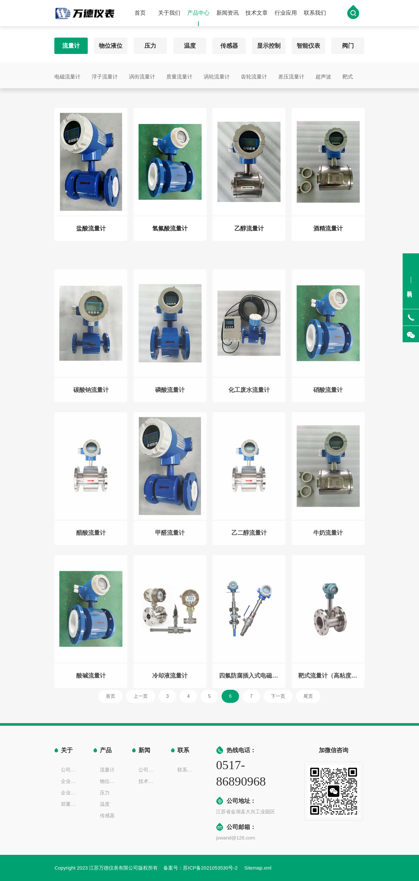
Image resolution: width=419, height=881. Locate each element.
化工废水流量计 (249, 436)
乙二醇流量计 (249, 579)
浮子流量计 (105, 74)
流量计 (71, 44)
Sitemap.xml (258, 868)
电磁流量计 (67, 74)
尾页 (281, 696)
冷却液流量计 (170, 722)
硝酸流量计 (328, 436)
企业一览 (70, 792)
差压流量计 (291, 74)
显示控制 (269, 44)
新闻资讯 (227, 13)
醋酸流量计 (91, 579)
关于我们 (169, 13)
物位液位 (110, 44)
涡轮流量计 (217, 74)
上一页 (159, 696)
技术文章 (257, 13)
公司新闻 (147, 769)
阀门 (348, 44)
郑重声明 (70, 804)
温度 (190, 44)
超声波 (323, 74)
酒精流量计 (328, 232)
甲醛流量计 (170, 579)
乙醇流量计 (249, 232)
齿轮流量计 (254, 74)
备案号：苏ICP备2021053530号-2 (201, 868)
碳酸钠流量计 (91, 436)
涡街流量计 (142, 74)
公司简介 (70, 769)
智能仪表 (308, 44)
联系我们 (315, 13)
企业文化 (70, 781)
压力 (150, 44)
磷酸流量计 (170, 436)
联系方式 (186, 769)
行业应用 (286, 13)
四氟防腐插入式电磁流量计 (249, 722)
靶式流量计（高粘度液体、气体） (328, 722)
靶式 (347, 74)
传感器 (229, 44)
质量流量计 (179, 74)
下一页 (259, 696)
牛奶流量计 (328, 579)
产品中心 (198, 18)
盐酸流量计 (91, 232)
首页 (140, 13)
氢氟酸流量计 (170, 232)
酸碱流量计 (91, 722)
